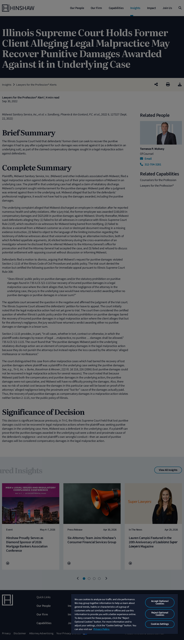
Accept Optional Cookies (160, 602)
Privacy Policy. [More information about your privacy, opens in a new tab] (101, 629)
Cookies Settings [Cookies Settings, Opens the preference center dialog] (160, 624)
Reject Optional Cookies (159, 614)
